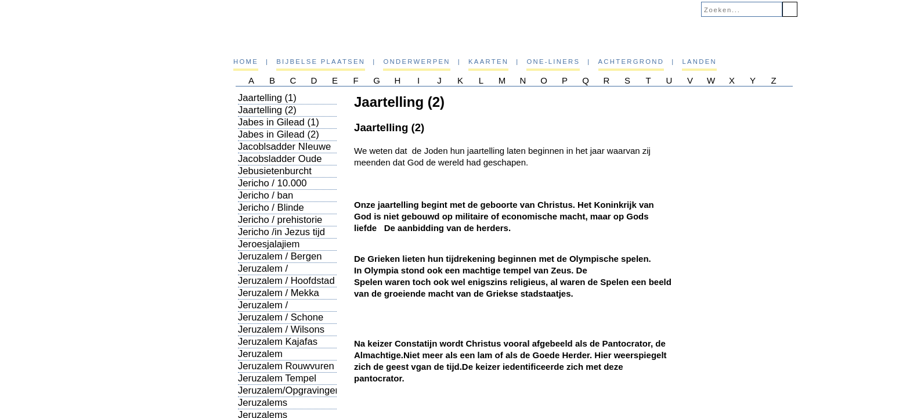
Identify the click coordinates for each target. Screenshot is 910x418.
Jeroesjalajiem (268, 244)
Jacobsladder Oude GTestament (280, 164)
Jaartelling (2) (267, 110)
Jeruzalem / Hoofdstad (286, 280)
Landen (699, 61)
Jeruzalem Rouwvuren (286, 366)
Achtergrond (631, 61)
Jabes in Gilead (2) (278, 134)
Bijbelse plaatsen (320, 61)
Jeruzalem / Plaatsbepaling (269, 311)
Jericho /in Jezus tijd (281, 231)
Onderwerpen (416, 61)
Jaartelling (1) (267, 97)
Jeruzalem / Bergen (280, 256)
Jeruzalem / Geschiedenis (267, 274)
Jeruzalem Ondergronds (266, 359)
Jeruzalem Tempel (277, 378)
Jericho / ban (265, 195)
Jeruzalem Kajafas (277, 341)
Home (245, 61)
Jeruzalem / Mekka (278, 292)
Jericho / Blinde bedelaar (271, 213)
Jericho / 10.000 (272, 183)
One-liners (553, 61)
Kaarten (488, 61)
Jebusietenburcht (275, 170)
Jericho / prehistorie (280, 219)
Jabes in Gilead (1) (278, 122)
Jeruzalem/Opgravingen (289, 390)
